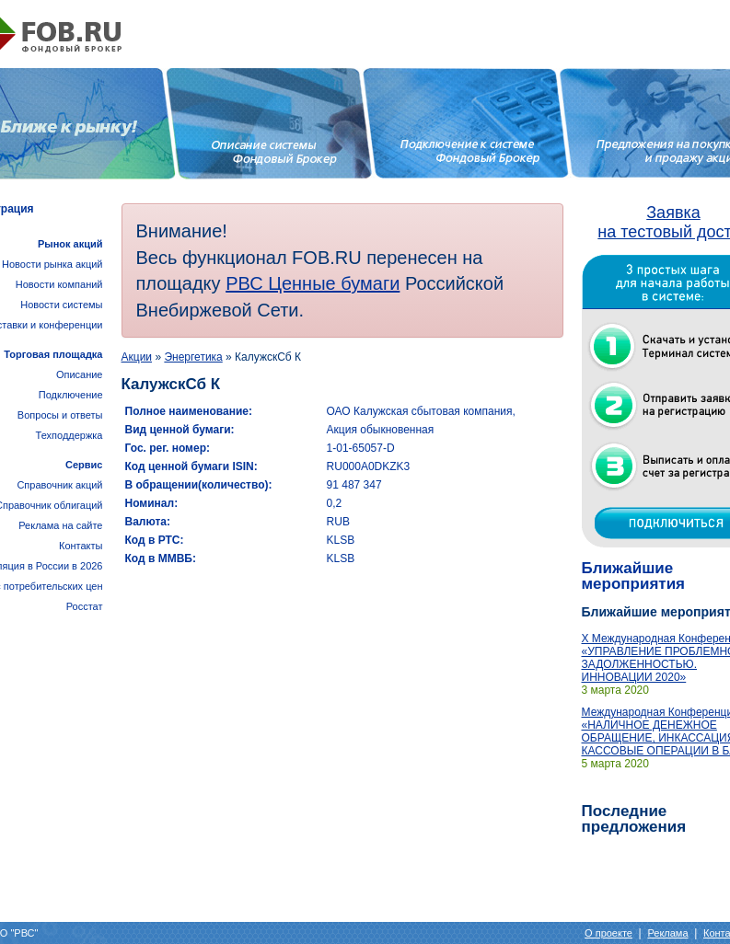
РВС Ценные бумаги (313, 283)
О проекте (608, 932)
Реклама (667, 932)
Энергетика (193, 357)
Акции (137, 357)
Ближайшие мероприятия (634, 576)
